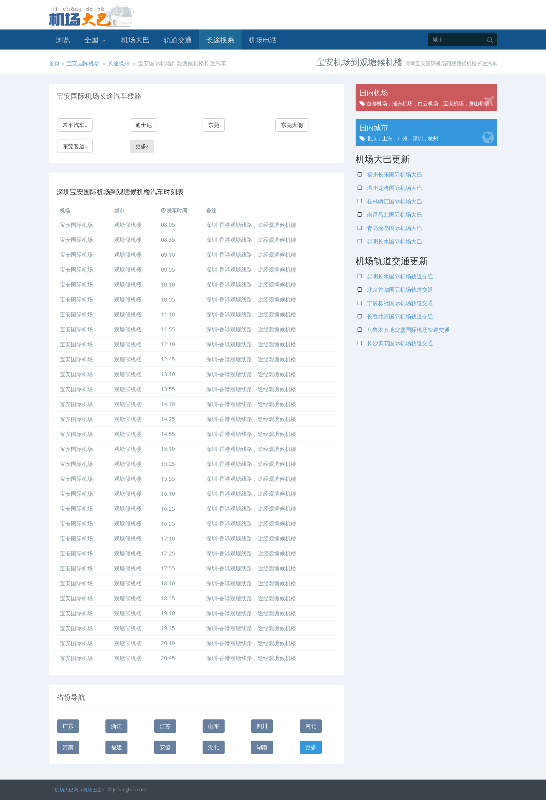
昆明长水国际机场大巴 (390, 241)
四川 (261, 726)
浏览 (63, 39)
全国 (95, 39)
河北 (310, 726)
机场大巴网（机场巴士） (81, 789)
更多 (141, 146)
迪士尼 (143, 125)
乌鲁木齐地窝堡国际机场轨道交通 (404, 329)
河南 (68, 747)
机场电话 (263, 39)
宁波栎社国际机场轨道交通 (395, 303)
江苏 (165, 726)
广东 (68, 726)
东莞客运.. (75, 146)
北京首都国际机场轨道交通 (395, 289)
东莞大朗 (292, 125)
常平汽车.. (75, 125)
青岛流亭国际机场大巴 (390, 228)
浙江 (116, 726)
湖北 (213, 747)
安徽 (165, 747)
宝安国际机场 (83, 63)
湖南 (261, 747)
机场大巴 (135, 39)
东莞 (213, 125)
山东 (213, 726)
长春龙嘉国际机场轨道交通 (395, 316)
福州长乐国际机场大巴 (390, 174)
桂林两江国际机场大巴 (390, 201)
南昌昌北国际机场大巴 (390, 214)
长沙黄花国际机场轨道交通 (395, 343)
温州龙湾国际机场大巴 (390, 187)
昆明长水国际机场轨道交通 (395, 276)
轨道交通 (178, 39)
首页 (54, 63)
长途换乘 (220, 39)
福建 (116, 747)
